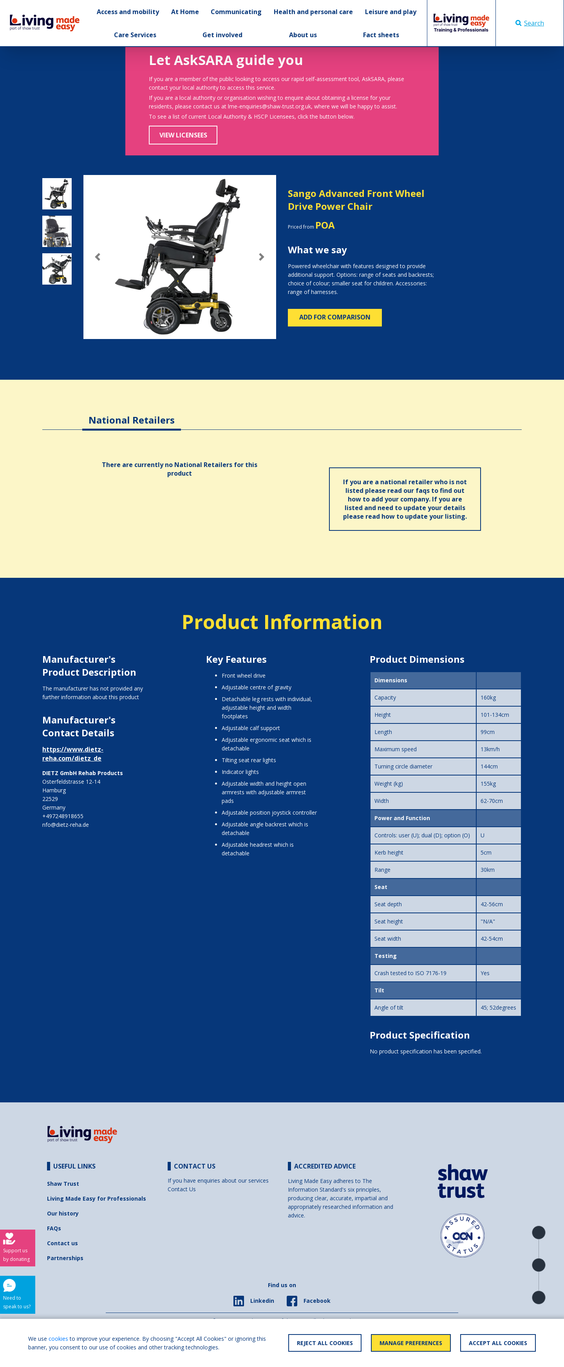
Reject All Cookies (325, 1343)
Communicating (236, 11)
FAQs (54, 1228)
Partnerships (65, 1258)
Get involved (222, 35)
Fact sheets (381, 35)
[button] (97, 257)
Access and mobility (128, 11)
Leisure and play (390, 11)
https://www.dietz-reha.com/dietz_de (72, 754)
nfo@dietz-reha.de (65, 824)
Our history (63, 1213)
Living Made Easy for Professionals (96, 1198)
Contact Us (182, 1189)
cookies (58, 1338)
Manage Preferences (411, 1343)
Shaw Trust (63, 1183)
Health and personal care (313, 11)
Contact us (62, 1243)
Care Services (135, 35)
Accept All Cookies (498, 1343)
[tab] (131, 414)
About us (303, 35)
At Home (185, 11)
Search (529, 23)
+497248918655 (62, 816)
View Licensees (183, 135)
